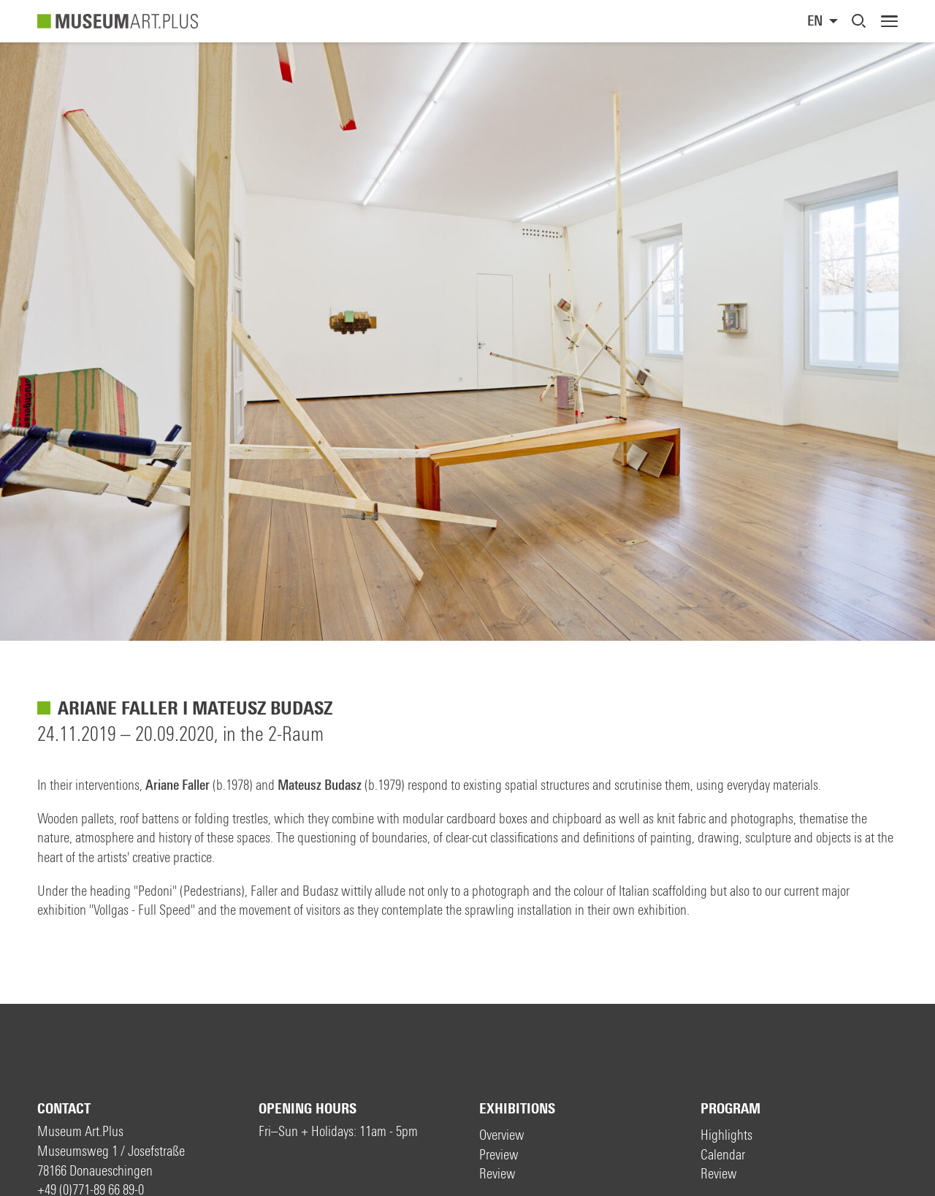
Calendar (723, 1154)
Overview (501, 1135)
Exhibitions (517, 1108)
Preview (499, 1154)
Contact (64, 1108)
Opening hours (307, 1108)
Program (730, 1108)
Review (497, 1173)
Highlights (726, 1135)
